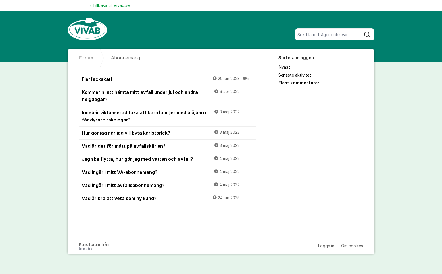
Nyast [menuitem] (284, 67)
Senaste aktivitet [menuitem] (294, 75)
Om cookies (352, 245)
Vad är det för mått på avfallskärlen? (169, 146)
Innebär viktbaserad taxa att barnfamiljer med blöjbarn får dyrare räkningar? (169, 115)
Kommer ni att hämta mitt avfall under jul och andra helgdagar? (169, 95)
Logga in (326, 245)
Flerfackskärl (169, 79)
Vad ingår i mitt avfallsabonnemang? (169, 185)
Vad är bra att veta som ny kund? (169, 198)
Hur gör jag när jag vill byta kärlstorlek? (169, 132)
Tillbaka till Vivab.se (110, 5)
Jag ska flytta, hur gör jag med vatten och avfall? (169, 159)
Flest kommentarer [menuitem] (298, 82)
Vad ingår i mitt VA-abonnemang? (169, 172)
